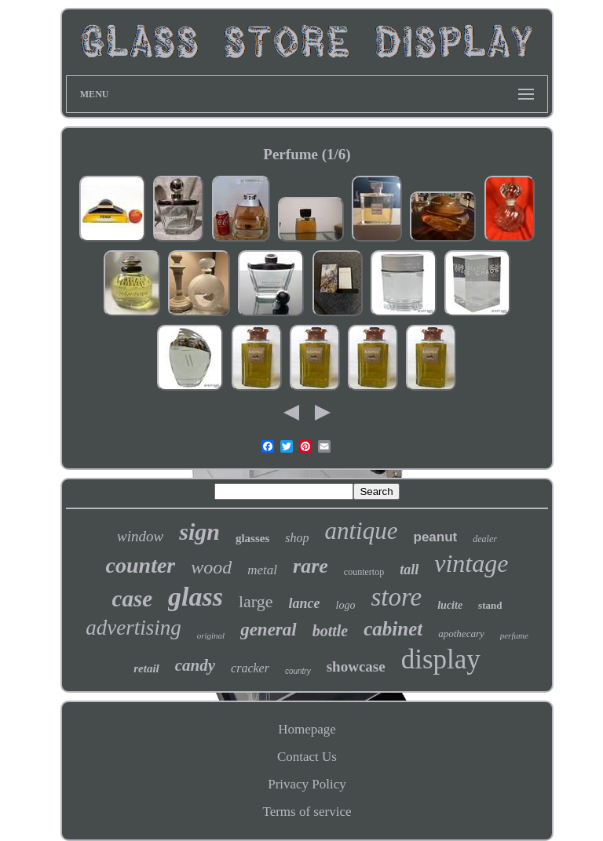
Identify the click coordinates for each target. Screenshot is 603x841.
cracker (250, 668)
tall (409, 569)
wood (211, 567)
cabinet (393, 628)
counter (141, 565)
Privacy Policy (307, 784)
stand (490, 605)
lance (304, 603)
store (396, 597)
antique (361, 530)
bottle (330, 630)
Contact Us (307, 756)
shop (297, 537)
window (140, 536)
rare (310, 566)
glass (195, 596)
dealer (485, 538)
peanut (436, 537)
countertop (364, 571)
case (132, 598)
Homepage (307, 729)
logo (346, 605)
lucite (449, 605)
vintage (471, 563)
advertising (133, 627)
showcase (356, 666)
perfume (514, 635)
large (256, 601)
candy (195, 665)
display (441, 659)
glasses (252, 538)
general (268, 629)
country (298, 671)
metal (262, 569)
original (211, 635)
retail (146, 668)
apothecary (461, 633)
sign (199, 531)
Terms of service (306, 811)
